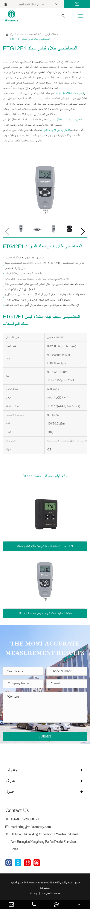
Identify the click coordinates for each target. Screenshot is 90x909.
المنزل (13, 34)
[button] (82, 232)
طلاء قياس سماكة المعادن (43, 34)
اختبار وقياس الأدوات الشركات (55, 130)
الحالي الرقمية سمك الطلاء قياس (66, 119)
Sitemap (33, 893)
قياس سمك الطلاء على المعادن (69, 93)
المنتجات (23, 34)
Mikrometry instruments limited (41, 882)
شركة (10, 780)
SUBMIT (45, 736)
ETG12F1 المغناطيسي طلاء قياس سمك (30, 39)
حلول (9, 791)
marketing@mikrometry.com (30, 827)
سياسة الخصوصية (51, 893)
